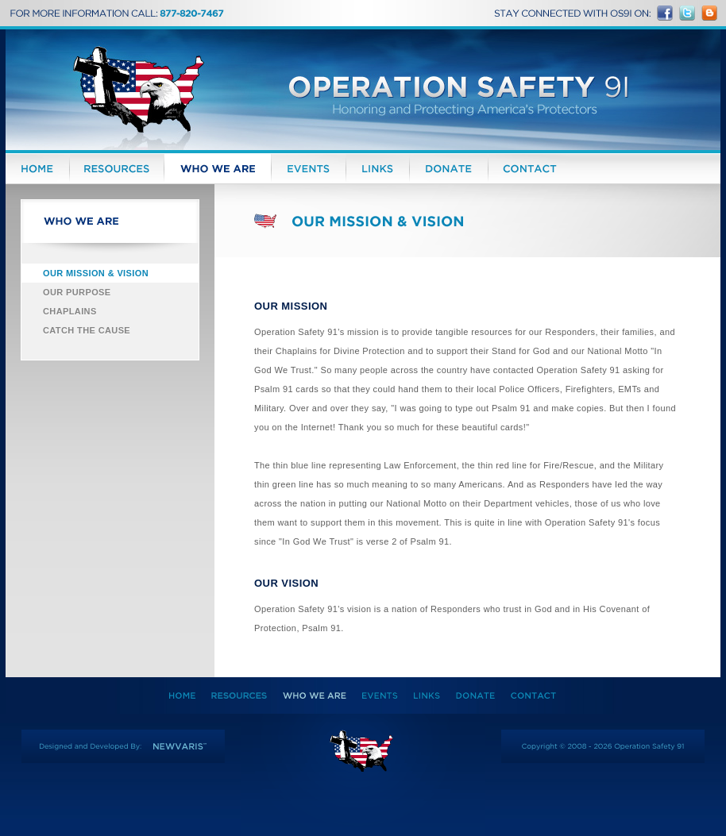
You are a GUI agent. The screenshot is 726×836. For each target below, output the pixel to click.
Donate (449, 168)
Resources (117, 168)
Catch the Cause (86, 330)
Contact (530, 168)
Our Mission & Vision (96, 273)
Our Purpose (77, 292)
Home (37, 168)
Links (377, 168)
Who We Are (217, 168)
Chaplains (70, 311)
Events (309, 168)
